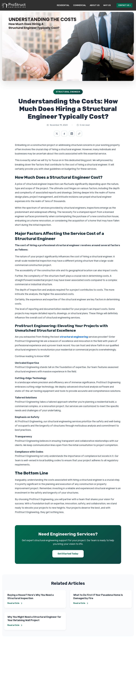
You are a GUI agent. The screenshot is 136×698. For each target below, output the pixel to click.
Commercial (79, 5)
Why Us (107, 5)
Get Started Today (68, 553)
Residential (63, 5)
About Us (95, 5)
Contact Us (124, 5)
